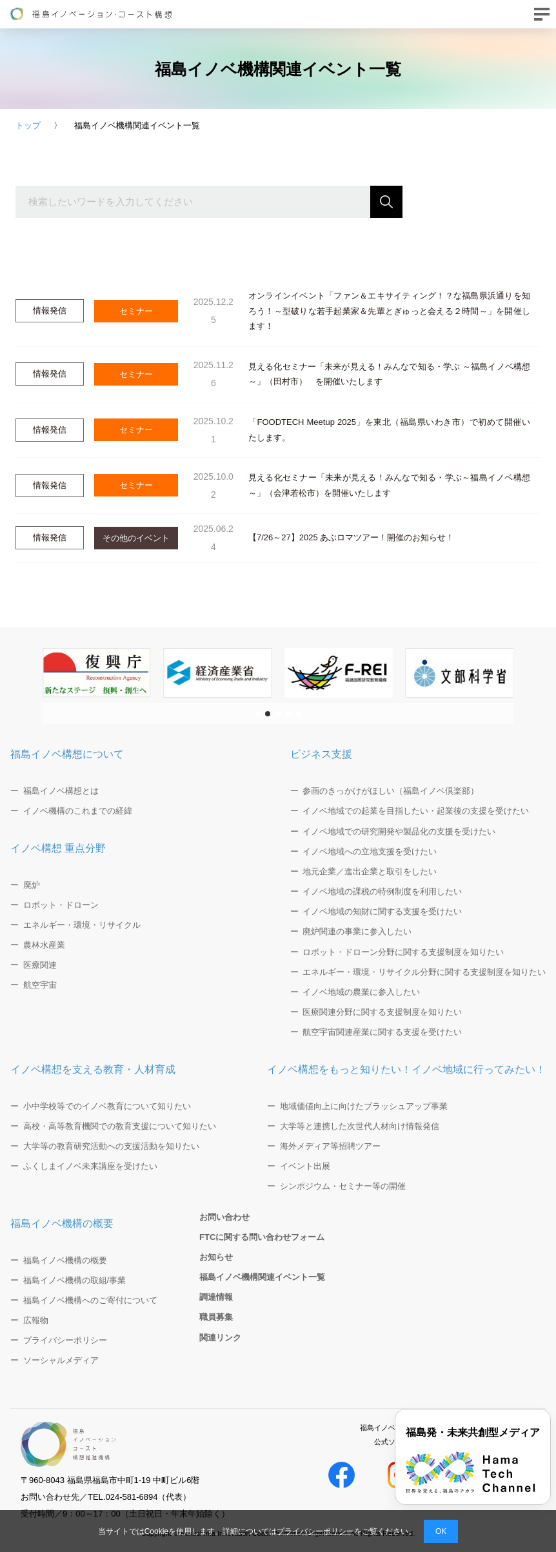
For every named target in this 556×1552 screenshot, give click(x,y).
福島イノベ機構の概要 (62, 1223)
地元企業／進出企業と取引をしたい (370, 871)
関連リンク (220, 1337)
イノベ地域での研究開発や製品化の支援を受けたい (399, 831)
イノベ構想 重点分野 (58, 848)
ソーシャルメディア (61, 1360)
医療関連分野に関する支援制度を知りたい (382, 1012)
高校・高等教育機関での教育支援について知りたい (119, 1126)
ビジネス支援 (321, 754)
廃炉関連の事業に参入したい (357, 931)
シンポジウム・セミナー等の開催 (343, 1186)
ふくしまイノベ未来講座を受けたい (90, 1166)
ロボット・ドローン (61, 905)
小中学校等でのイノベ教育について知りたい (107, 1106)
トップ (28, 125)
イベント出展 (305, 1166)
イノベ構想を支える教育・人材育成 (92, 1069)
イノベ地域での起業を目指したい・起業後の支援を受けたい (416, 811)
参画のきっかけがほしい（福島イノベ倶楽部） (391, 791)
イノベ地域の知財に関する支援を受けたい (382, 911)
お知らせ (216, 1257)
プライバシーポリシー (315, 1531)
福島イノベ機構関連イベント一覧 (262, 1277)
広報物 (35, 1320)
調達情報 (216, 1297)
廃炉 (31, 885)
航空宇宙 (40, 985)
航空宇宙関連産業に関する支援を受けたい (382, 1032)
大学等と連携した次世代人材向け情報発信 (359, 1126)
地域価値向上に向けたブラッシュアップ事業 (364, 1106)
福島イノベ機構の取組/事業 (74, 1280)
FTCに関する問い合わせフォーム (261, 1237)
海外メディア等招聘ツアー (330, 1146)
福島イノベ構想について (67, 754)
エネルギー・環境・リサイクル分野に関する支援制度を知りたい (424, 972)
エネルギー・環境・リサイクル (82, 925)
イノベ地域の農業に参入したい (361, 992)
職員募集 (216, 1317)
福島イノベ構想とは (61, 791)
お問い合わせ (224, 1217)
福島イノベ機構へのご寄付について (90, 1300)
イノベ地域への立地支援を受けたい (370, 851)
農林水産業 (44, 945)
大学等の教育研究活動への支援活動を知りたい (111, 1146)
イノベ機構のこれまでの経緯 (77, 811)
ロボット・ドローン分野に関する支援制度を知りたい (403, 952)
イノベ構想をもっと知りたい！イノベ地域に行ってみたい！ (406, 1069)
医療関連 (40, 965)
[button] (257, 713)
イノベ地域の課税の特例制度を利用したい (382, 891)
